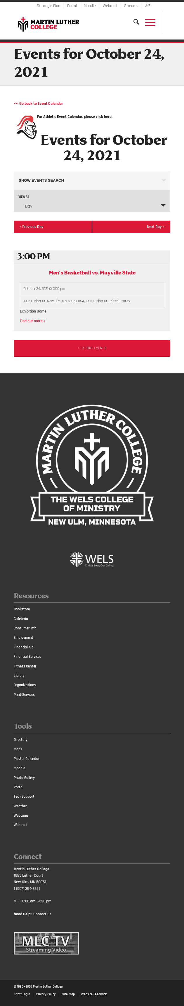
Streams (131, 5)
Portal (72, 5)
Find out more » (32, 321)
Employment (23, 637)
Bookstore (22, 609)
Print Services (24, 694)
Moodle (90, 5)
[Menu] (147, 22)
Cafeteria (21, 619)
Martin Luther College (48, 987)
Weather (20, 806)
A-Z (147, 5)
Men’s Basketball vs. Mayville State (92, 273)
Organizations (25, 685)
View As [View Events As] (23, 197)
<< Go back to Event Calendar (38, 103)
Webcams (21, 815)
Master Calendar (26, 758)
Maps (18, 749)
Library (19, 675)
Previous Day (32, 226)
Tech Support (24, 796)
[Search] (133, 22)
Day (25, 206)
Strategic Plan (48, 5)
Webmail (110, 5)
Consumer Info (25, 628)
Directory (20, 739)
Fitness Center (25, 666)
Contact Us (42, 914)
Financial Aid (24, 647)
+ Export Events (92, 348)
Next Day (155, 226)
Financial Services (27, 656)
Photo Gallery (24, 777)
